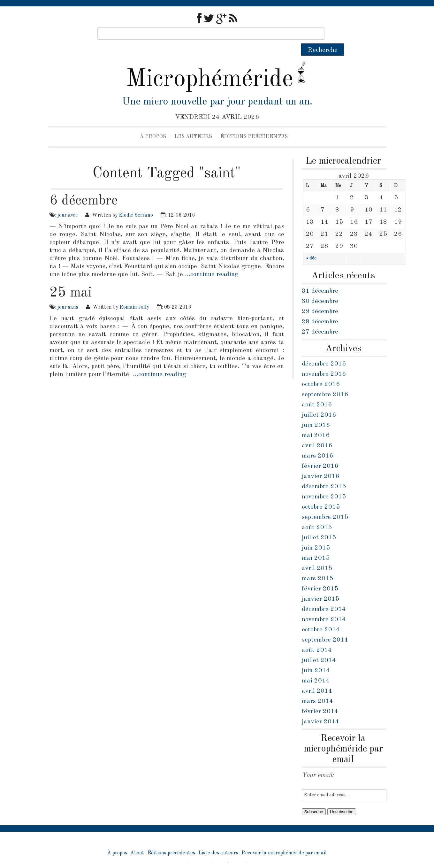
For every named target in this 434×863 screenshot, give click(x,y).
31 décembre (320, 279)
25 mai (70, 281)
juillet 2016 (319, 403)
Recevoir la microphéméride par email (284, 841)
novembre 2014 (324, 607)
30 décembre (320, 289)
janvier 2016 (320, 464)
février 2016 (320, 454)
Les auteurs (193, 124)
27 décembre (320, 320)
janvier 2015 (320, 587)
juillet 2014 (319, 648)
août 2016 (317, 392)
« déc (311, 246)
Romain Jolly (134, 295)
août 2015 (317, 515)
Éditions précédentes (254, 124)
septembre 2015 (325, 505)
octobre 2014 (321, 617)
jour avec (67, 203)
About (137, 841)
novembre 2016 (324, 362)
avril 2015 (317, 556)
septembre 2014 (325, 628)
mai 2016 (316, 423)
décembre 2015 (324, 474)
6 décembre (83, 188)
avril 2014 (317, 679)
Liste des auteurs (218, 841)
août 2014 (317, 638)
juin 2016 (316, 413)
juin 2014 (316, 658)
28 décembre (320, 309)
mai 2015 (316, 546)
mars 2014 (317, 689)
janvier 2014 (320, 709)
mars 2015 (317, 566)
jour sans (67, 295)
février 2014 (320, 699)
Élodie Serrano (136, 203)
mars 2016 (317, 444)
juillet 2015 (319, 525)
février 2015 (320, 577)
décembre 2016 (324, 352)
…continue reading (211, 262)
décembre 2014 (324, 597)
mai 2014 (316, 669)
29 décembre (320, 299)
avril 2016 (317, 433)
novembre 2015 (324, 485)
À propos (153, 124)
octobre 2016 (321, 372)
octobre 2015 (321, 495)
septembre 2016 (325, 382)
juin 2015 (316, 536)
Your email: (318, 763)
